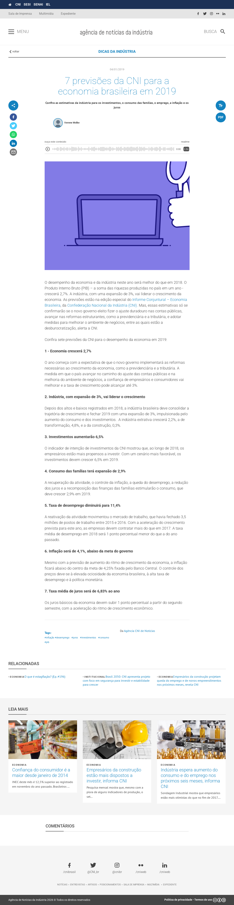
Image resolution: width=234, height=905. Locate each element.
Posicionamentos (110, 884)
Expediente (68, 13)
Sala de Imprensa (20, 13)
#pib (47, 642)
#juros (75, 637)
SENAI (38, 4)
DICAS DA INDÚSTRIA (117, 51)
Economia (17, 677)
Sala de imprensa (134, 884)
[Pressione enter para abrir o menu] (11, 32)
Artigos (92, 884)
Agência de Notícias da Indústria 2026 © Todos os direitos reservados (49, 899)
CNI (18, 4)
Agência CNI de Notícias (139, 631)
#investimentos (88, 637)
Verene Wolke (72, 122)
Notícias (62, 884)
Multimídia (46, 13)
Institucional (94, 677)
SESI (27, 4)
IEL (48, 4)
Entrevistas (77, 884)
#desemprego (62, 637)
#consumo (103, 637)
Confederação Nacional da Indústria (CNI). (102, 305)
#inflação (49, 637)
